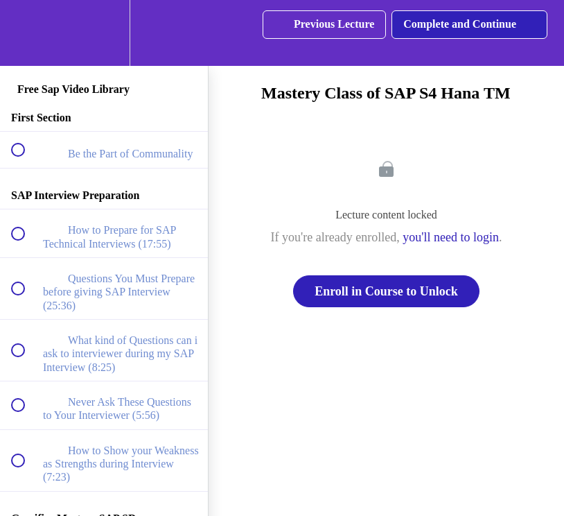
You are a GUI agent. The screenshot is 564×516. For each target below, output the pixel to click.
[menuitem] (104, 33)
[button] (25, 33)
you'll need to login (451, 237)
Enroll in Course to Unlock (386, 291)
